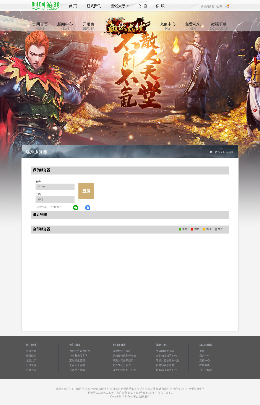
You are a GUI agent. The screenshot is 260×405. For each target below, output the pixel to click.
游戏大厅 (119, 6)
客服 (160, 6)
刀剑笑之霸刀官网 (79, 350)
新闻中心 (65, 26)
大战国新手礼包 (165, 350)
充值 (142, 6)
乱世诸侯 (31, 365)
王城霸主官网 (77, 360)
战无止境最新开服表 (124, 369)
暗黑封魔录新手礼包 (167, 360)
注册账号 (56, 206)
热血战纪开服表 (122, 365)
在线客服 (204, 365)
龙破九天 (31, 360)
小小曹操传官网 (78, 355)
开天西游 (31, 355)
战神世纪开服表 (122, 350)
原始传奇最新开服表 (124, 355)
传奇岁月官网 (77, 369)
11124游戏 (205, 369)
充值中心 (168, 26)
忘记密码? (41, 206)
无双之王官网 (77, 365)
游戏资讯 (94, 6)
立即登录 (86, 191)
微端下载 (219, 26)
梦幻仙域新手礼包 (166, 355)
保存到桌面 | (208, 6)
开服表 (88, 26)
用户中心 (204, 355)
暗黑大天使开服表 (123, 360)
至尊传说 (31, 369)
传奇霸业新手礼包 (166, 369)
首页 (72, 6)
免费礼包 (193, 26)
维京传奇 (31, 350)
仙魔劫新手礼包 (165, 365)
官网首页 (40, 26)
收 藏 (219, 6)
